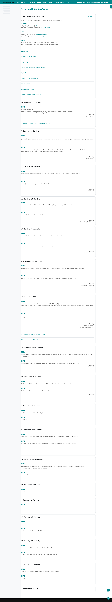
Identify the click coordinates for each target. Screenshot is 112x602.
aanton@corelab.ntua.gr (52, 34)
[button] (81, 2)
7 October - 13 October (40, 131)
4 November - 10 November (42, 261)
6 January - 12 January (40, 500)
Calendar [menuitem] (22, 2)
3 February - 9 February (41, 588)
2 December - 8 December (42, 406)
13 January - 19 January (41, 517)
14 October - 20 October (41, 167)
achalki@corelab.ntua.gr (48, 36)
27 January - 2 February (41, 564)
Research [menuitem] (50, 2)
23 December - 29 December (42, 485)
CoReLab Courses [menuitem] (41, 2)
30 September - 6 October (41, 102)
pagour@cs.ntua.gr (56, 27)
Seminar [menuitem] (57, 2)
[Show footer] (108, 598)
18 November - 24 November (43, 347)
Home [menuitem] (17, 2)
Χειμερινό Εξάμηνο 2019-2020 (43, 16)
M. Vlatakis (52, 524)
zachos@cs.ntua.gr (50, 26)
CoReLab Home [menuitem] (31, 2)
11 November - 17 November (43, 297)
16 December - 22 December (42, 459)
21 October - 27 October (41, 199)
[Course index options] (18, 6)
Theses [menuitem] (67, 2)
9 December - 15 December (42, 430)
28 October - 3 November (41, 229)
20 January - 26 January (41, 541)
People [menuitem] (62, 2)
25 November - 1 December (42, 377)
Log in (107, 2)
